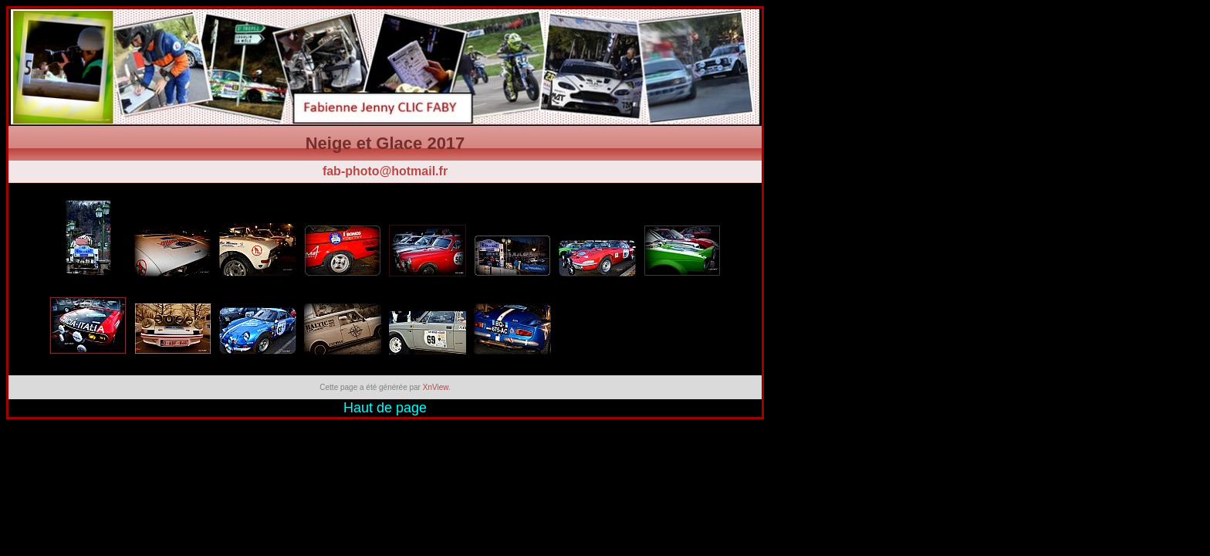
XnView (435, 387)
